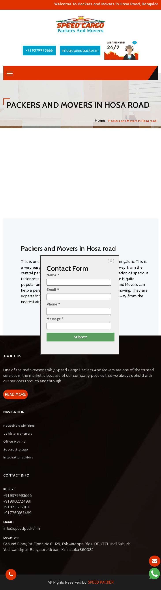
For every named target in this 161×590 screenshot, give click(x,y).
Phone (53, 304)
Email (53, 289)
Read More (15, 394)
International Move (18, 457)
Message (55, 318)
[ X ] (110, 261)
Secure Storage (15, 449)
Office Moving (14, 441)
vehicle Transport (17, 433)
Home (100, 120)
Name (53, 275)
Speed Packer (101, 582)
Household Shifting (18, 425)
